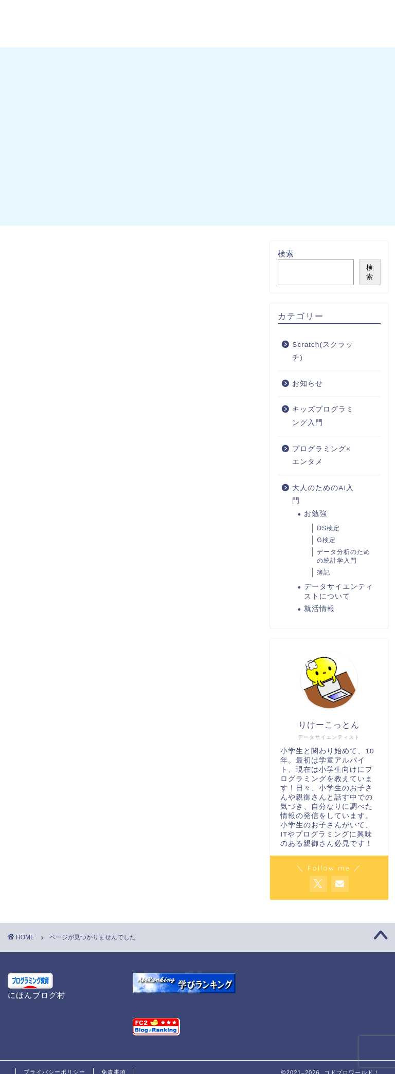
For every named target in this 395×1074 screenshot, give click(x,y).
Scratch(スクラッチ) (86, 733)
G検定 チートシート (264, 13)
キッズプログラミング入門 (99, 765)
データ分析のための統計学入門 (343, 556)
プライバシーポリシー (64, 34)
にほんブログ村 (36, 995)
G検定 (326, 540)
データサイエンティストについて (338, 591)
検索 (286, 253)
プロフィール (98, 13)
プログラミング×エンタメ (97, 780)
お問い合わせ (173, 13)
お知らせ (60, 749)
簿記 (323, 572)
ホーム (35, 13)
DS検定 (328, 528)
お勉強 (315, 513)
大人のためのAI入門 (85, 795)
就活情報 (319, 609)
